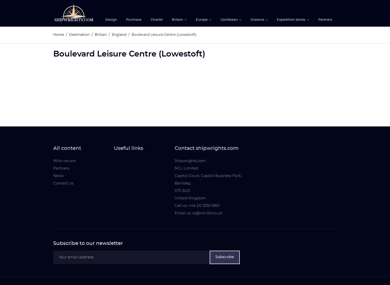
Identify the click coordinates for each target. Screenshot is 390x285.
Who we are (64, 161)
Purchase (134, 19)
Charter (157, 19)
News (58, 176)
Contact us (63, 183)
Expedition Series (291, 19)
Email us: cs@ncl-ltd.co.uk (198, 213)
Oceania (257, 19)
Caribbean (230, 19)
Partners (325, 19)
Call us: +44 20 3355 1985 (197, 206)
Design (111, 19)
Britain (178, 19)
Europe (202, 19)
